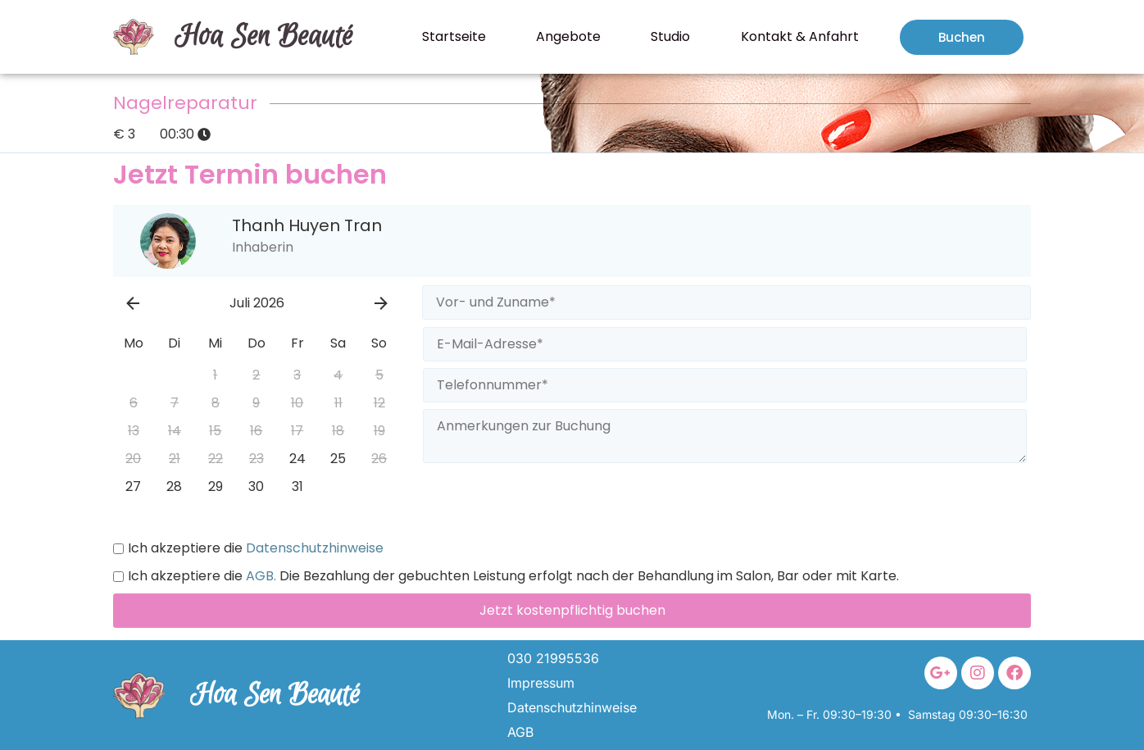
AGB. (259, 576)
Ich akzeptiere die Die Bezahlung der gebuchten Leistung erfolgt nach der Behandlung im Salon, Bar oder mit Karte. (506, 576)
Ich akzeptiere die (248, 548)
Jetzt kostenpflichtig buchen (572, 610)
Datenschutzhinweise (313, 548)
